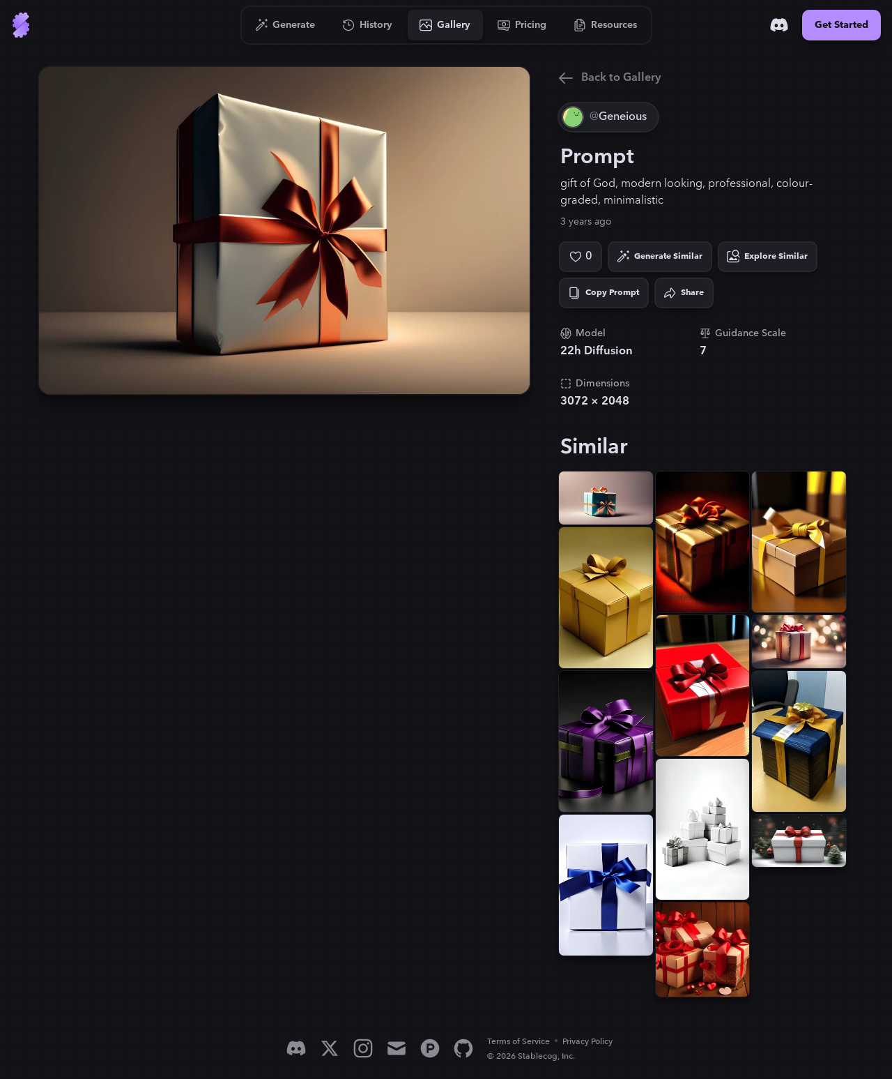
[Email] (396, 1048)
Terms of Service (518, 1041)
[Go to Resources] (605, 25)
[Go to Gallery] (445, 25)
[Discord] (779, 25)
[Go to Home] (21, 25)
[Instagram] (363, 1048)
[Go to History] (367, 25)
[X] (329, 1048)
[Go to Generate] (285, 25)
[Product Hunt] (430, 1048)
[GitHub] (463, 1048)
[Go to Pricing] (522, 25)
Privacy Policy (587, 1041)
